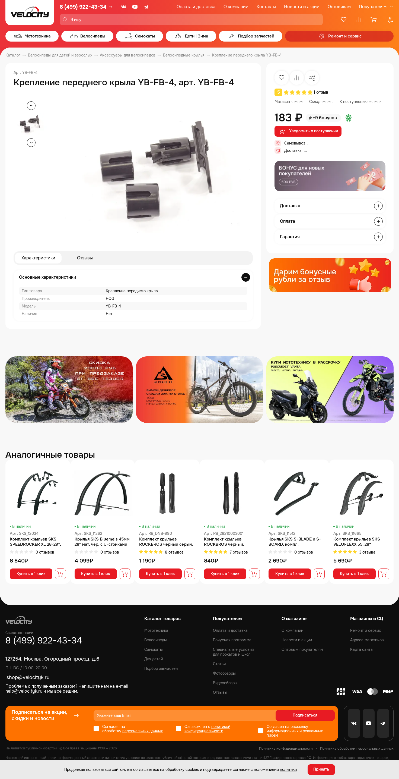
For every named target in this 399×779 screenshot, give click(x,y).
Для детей (153, 659)
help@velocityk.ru (23, 691)
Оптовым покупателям (302, 649)
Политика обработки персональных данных (357, 748)
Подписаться (314, 715)
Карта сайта (361, 649)
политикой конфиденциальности (207, 728)
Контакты (266, 7)
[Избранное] (343, 19)
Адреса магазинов (367, 639)
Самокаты (153, 649)
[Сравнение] (358, 19)
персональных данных (142, 730)
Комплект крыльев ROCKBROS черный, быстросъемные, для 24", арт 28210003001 (229, 542)
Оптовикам (339, 7)
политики (288, 769)
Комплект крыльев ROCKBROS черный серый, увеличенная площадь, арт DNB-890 (166, 542)
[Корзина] (374, 19)
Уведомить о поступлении (308, 131)
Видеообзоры (225, 682)
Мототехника (156, 630)
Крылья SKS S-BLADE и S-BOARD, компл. (295, 542)
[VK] (123, 6)
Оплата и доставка (196, 7)
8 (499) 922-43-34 (83, 7)
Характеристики (38, 258)
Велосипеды (155, 639)
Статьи (219, 663)
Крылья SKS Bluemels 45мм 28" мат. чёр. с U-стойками (102, 542)
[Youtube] (135, 6)
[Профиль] (388, 19)
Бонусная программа (232, 639)
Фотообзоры (224, 673)
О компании (236, 7)
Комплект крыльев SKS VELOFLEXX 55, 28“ (356, 542)
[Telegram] (146, 6)
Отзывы (85, 258)
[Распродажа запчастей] (69, 389)
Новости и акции (302, 7)
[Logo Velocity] (29, 12)
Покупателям (373, 7)
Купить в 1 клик (31, 574)
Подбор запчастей (161, 668)
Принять (321, 769)
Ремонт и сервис (365, 630)
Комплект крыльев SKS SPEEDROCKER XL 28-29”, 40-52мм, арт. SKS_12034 (35, 542)
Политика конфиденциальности (286, 748)
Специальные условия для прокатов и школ (233, 652)
